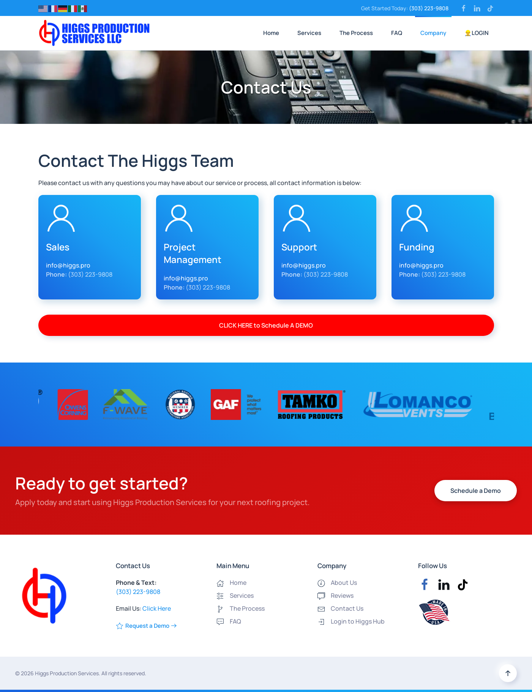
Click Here (156, 608)
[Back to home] (94, 33)
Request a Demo (142, 626)
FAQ (396, 33)
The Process (356, 33)
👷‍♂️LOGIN (476, 33)
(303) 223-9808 (428, 8)
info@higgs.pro (68, 265)
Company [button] (433, 33)
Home (271, 33)
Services (309, 33)
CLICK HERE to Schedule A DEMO (266, 325)
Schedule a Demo (475, 490)
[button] (508, 673)
